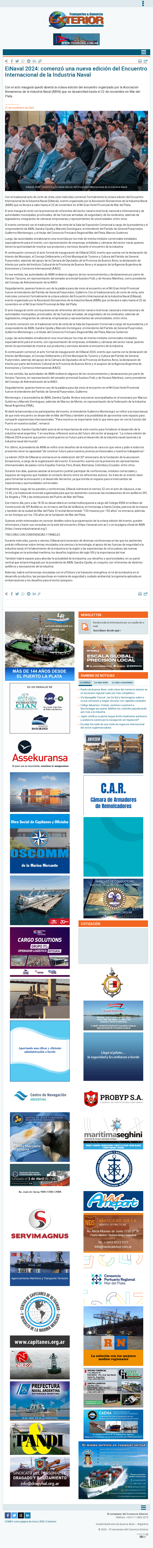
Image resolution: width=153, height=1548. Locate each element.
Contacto (51, 1521)
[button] (8, 151)
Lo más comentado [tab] (122, 682)
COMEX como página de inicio (21, 1521)
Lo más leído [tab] (101, 682)
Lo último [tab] (85, 682)
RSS (42, 1521)
